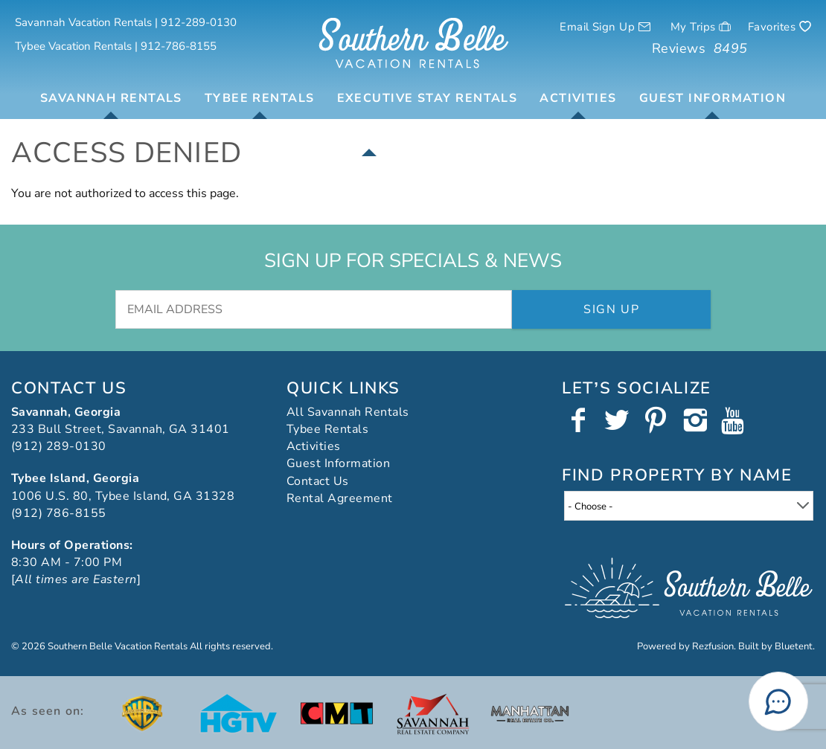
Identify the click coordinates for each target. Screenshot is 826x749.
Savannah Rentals (111, 98)
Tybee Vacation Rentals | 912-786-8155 (116, 46)
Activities (578, 98)
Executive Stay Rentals (427, 98)
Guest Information (712, 98)
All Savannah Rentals (347, 412)
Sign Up (611, 309)
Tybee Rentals (260, 98)
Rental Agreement (339, 498)
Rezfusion (713, 646)
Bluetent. (795, 646)
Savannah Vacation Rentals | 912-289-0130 (126, 22)
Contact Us (317, 481)
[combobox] (688, 506)
